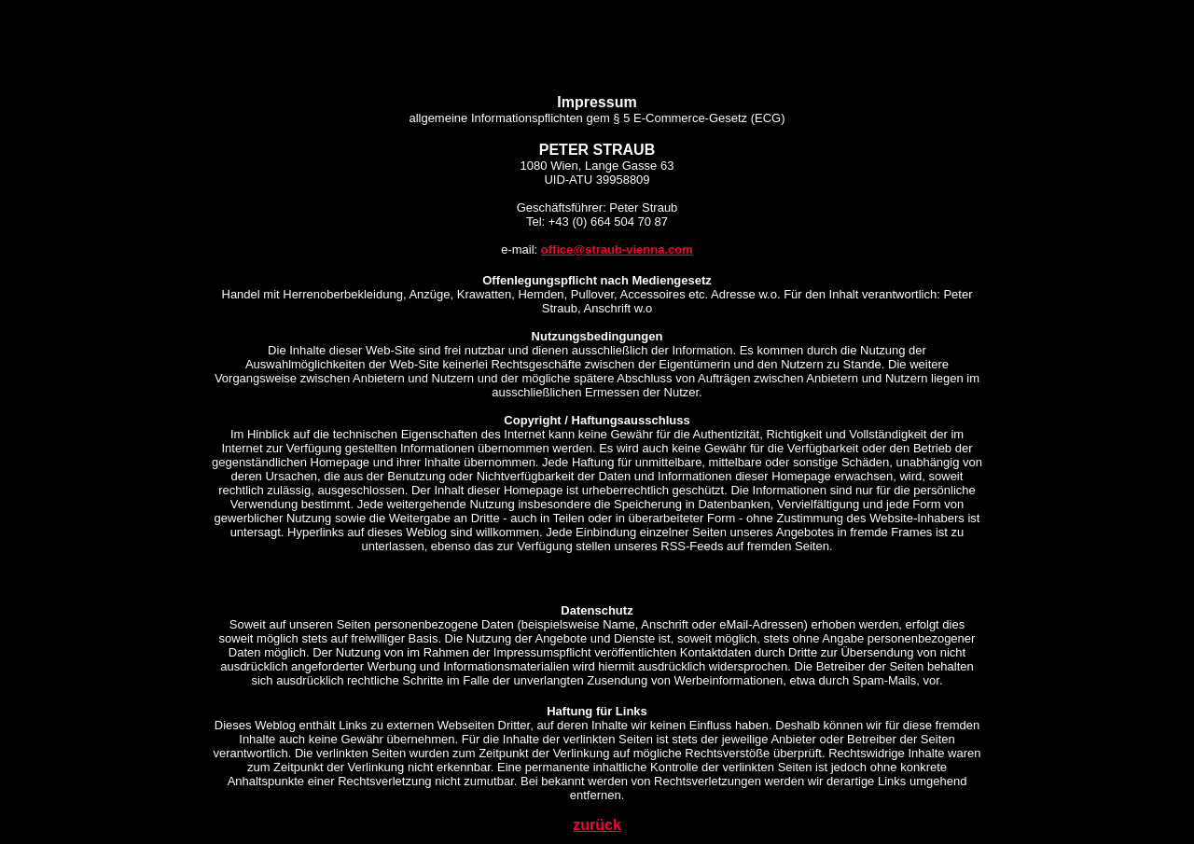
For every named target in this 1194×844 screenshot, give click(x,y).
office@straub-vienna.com (617, 249)
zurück (597, 825)
